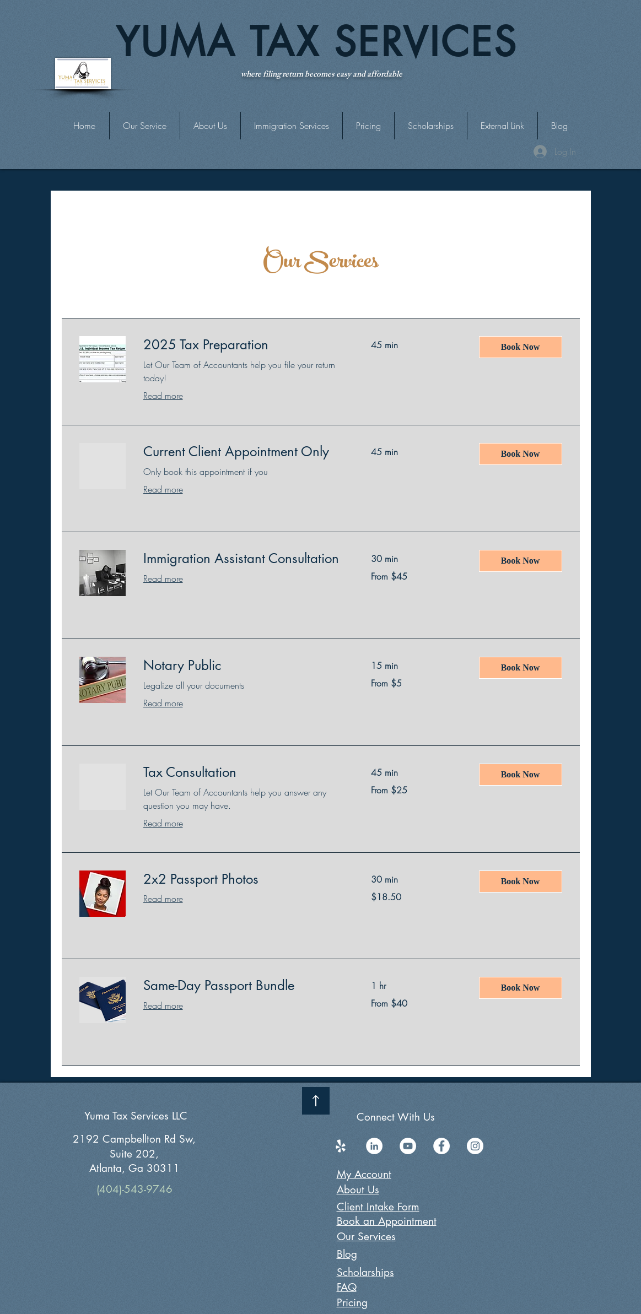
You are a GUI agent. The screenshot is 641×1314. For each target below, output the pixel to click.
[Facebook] (441, 1146)
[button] (502, 125)
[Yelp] (340, 1146)
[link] (244, 345)
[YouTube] (408, 1146)
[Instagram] (475, 1146)
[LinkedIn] (374, 1146)
